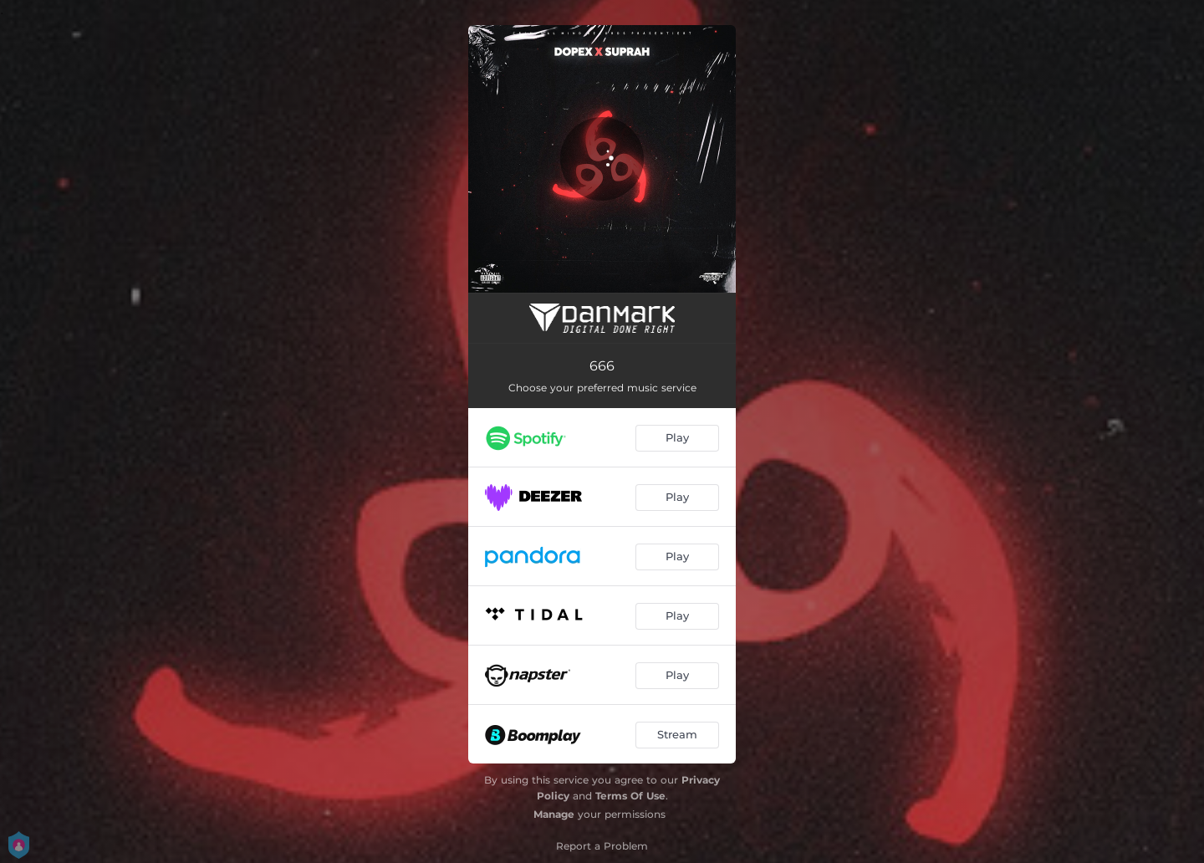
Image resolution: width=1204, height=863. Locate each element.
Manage (553, 814)
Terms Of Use (630, 795)
